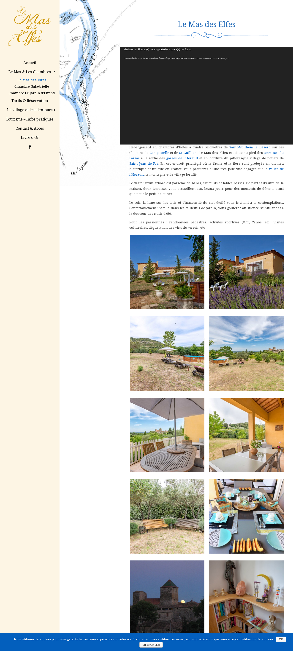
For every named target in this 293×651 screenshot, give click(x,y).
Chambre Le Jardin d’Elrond (32, 93)
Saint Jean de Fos (143, 163)
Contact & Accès (30, 128)
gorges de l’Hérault (182, 158)
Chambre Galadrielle (31, 86)
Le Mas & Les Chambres (32, 71)
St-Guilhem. (188, 152)
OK (281, 639)
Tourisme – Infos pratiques (30, 119)
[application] (206, 96)
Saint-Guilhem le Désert (249, 147)
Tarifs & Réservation (29, 100)
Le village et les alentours (32, 109)
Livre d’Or (30, 137)
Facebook (30, 146)
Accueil (29, 62)
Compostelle (159, 152)
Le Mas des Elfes (31, 80)
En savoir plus (151, 644)
